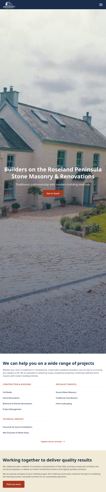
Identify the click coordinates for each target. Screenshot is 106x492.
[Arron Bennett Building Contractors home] (9, 5)
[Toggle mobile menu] (101, 4)
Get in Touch (53, 193)
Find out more (13, 484)
